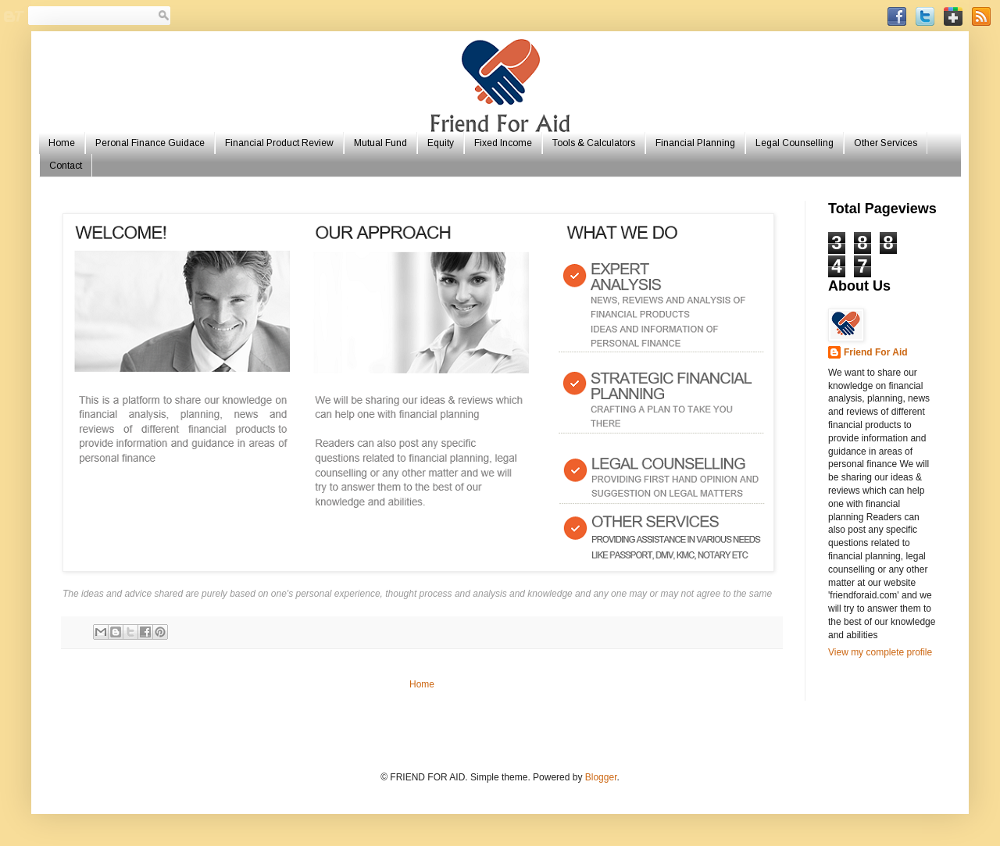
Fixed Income (503, 142)
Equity (440, 142)
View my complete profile (880, 652)
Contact (65, 165)
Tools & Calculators (593, 142)
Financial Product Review (279, 142)
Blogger (601, 777)
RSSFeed (981, 16)
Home (61, 142)
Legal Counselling (794, 142)
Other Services (885, 142)
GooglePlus (953, 16)
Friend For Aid (876, 352)
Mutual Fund (380, 142)
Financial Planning (695, 142)
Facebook (897, 16)
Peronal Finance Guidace (150, 142)
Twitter (925, 16)
